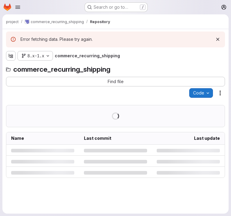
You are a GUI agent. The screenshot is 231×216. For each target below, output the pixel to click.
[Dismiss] (217, 39)
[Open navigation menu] (18, 7)
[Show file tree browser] (11, 56)
